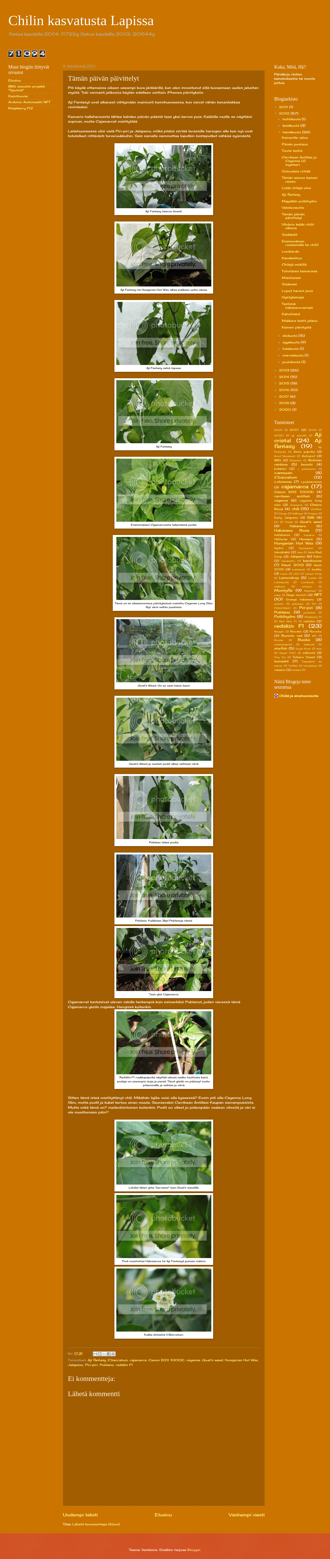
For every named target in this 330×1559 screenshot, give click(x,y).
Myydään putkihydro (299, 201)
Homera (306, 539)
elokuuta (290, 335)
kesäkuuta (291, 125)
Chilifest (316, 509)
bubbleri (280, 468)
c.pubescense (311, 482)
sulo (319, 648)
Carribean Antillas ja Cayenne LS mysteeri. (299, 160)
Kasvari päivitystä (296, 327)
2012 (285, 113)
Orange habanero (300, 599)
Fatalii (289, 522)
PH (314, 603)
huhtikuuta (292, 119)
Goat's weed (212, 1360)
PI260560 (282, 608)
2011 (284, 107)
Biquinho (296, 460)
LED (296, 573)
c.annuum (283, 472)
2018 (284, 403)
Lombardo (290, 251)
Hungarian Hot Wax (241, 1360)
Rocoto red (291, 635)
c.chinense (283, 482)
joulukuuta (292, 362)
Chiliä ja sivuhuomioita (298, 696)
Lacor (284, 573)
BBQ (277, 460)
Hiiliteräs (281, 539)
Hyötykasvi (306, 548)
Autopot (308, 456)
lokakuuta (291, 349)
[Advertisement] (27, 189)
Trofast (293, 665)
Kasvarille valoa (295, 137)
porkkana (309, 612)
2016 (285, 390)
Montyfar (283, 590)
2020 (285, 409)
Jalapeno (75, 1365)
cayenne (193, 1360)
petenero (297, 603)
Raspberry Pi (313, 616)
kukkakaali (298, 569)
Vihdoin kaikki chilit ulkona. (298, 226)
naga (277, 595)
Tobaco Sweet (303, 657)
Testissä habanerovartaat (297, 305)
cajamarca (138, 1360)
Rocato (296, 631)
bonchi (307, 464)
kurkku (317, 569)
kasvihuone (312, 561)
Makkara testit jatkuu (300, 321)
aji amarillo (299, 435)
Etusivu (163, 1514)
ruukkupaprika (283, 644)
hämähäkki (282, 552)
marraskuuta (294, 355)
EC (276, 522)
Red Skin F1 (288, 621)
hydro (278, 548)
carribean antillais (292, 496)
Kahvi (318, 556)
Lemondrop (289, 578)
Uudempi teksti (80, 1514)
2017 (284, 396)
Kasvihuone (18, 96)
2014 (284, 377)
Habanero (298, 526)
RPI (314, 635)
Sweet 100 (287, 652)
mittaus (307, 586)
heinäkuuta (292, 132)
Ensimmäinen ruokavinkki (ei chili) (300, 243)
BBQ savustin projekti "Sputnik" (26, 88)
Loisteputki (281, 582)
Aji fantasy (97, 1360)
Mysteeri (310, 590)
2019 (312, 430)
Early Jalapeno (286, 517)
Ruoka (304, 639)
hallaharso (282, 535)
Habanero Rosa (291, 530)
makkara (279, 586)
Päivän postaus (295, 144)
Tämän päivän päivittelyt (293, 216)
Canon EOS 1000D (166, 1360)
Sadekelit (289, 234)
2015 (285, 383)
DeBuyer (297, 513)
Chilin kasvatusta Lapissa (81, 20)
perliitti (278, 603)
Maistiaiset (291, 278)
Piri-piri (91, 1365)
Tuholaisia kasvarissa (299, 271)
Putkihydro (284, 616)
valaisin (279, 670)
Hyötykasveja (293, 297)
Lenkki (312, 578)
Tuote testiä (292, 150)
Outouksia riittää (296, 171)
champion (296, 504)
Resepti (279, 631)
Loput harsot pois (297, 291)
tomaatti (281, 661)
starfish (280, 648)
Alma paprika (304, 451)
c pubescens (306, 468)
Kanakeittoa (292, 258)
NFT (318, 594)
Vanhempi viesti (247, 1514)
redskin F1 (124, 1365)
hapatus (309, 535)
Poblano (107, 1365)
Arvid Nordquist (284, 456)
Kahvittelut (291, 314)
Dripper (313, 513)
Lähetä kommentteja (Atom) (96, 1524)
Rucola (278, 640)
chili (295, 509)
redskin (309, 621)
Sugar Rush (303, 648)
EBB (310, 517)
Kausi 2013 (293, 565)
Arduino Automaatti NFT (29, 102)
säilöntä (309, 653)
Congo (282, 513)
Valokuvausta (293, 207)
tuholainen (310, 665)
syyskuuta (292, 342)
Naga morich (296, 595)
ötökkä (296, 670)
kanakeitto (288, 560)
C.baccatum (118, 1360)
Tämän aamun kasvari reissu (300, 179)
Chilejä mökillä (294, 264)
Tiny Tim (280, 657)
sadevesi (309, 644)
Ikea (299, 552)
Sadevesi (289, 284)
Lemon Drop (313, 573)
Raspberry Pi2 (20, 108)
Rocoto (316, 631)
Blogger (194, 1550)
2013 (284, 370)
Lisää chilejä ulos (296, 188)
